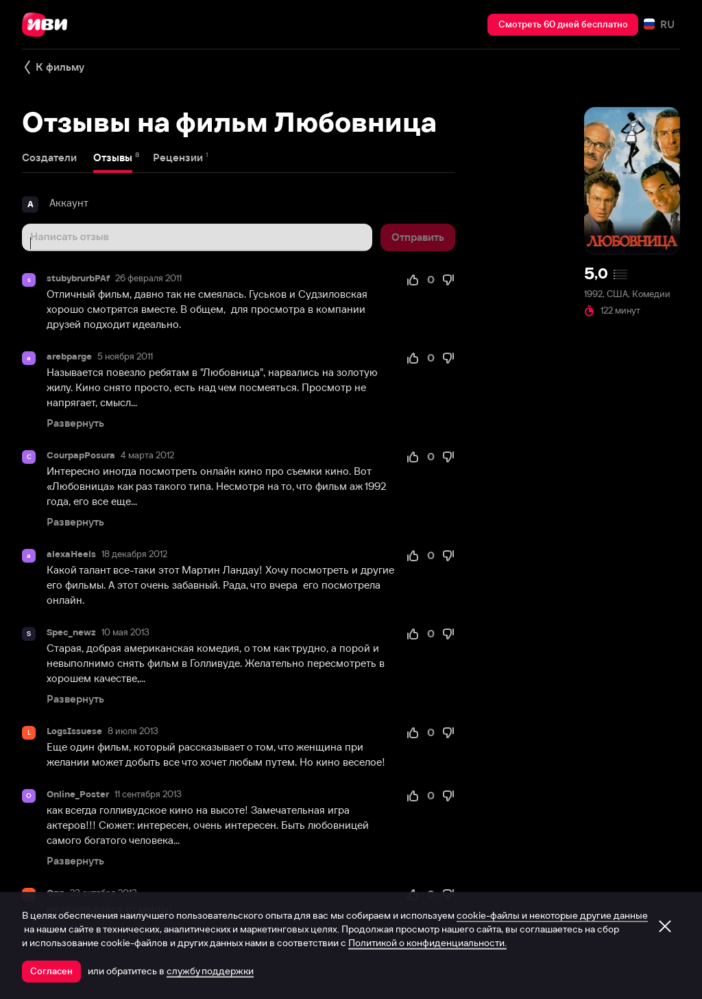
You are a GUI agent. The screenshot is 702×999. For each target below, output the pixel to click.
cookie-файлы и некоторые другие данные (552, 915)
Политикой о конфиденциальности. (427, 942)
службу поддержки (210, 970)
